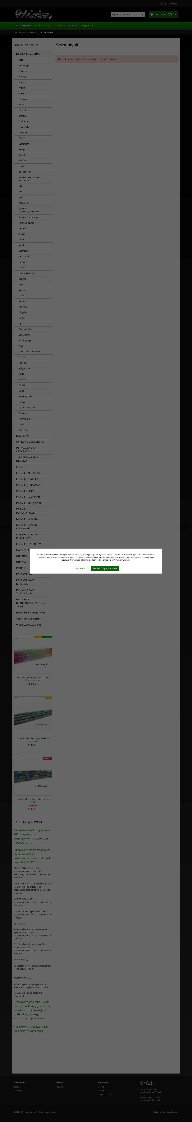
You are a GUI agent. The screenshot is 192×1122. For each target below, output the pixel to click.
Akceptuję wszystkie (105, 568)
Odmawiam (81, 568)
